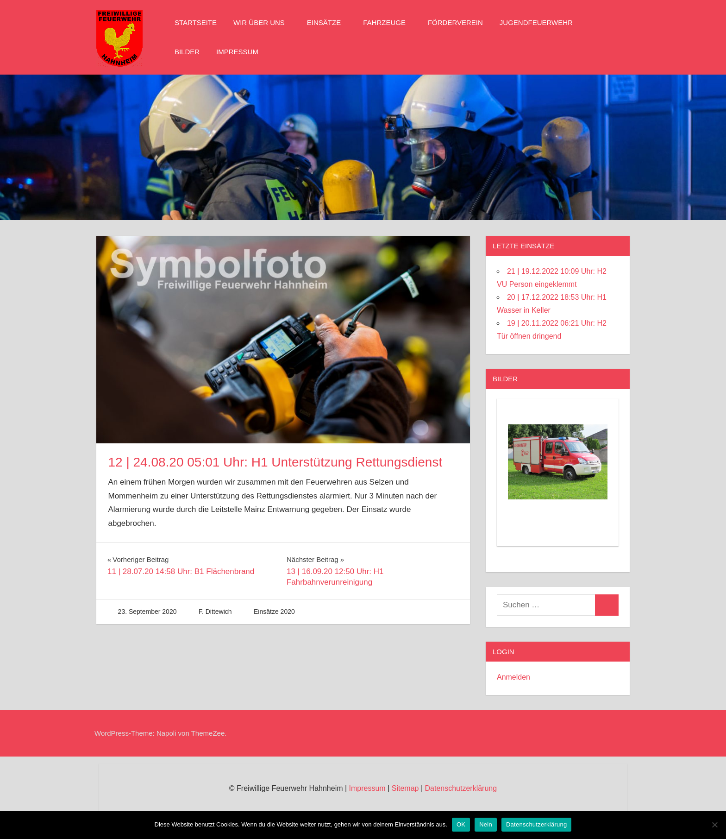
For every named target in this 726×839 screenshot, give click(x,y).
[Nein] (714, 824)
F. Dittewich (215, 611)
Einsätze (328, 22)
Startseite (196, 22)
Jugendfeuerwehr (541, 22)
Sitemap (405, 788)
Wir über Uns (263, 22)
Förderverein (455, 22)
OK (461, 824)
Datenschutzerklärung (461, 788)
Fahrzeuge (389, 22)
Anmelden (513, 677)
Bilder (187, 52)
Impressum (237, 52)
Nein (485, 824)
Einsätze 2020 (274, 611)
